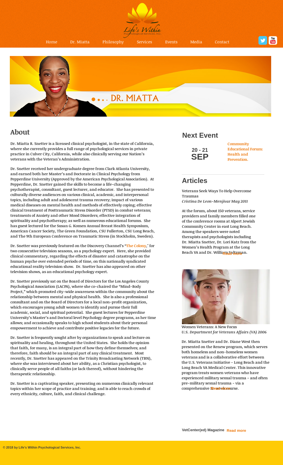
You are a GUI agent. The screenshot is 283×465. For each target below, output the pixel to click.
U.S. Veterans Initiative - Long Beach (221, 362)
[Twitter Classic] (262, 40)
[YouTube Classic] (273, 40)
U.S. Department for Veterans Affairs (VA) (219, 332)
